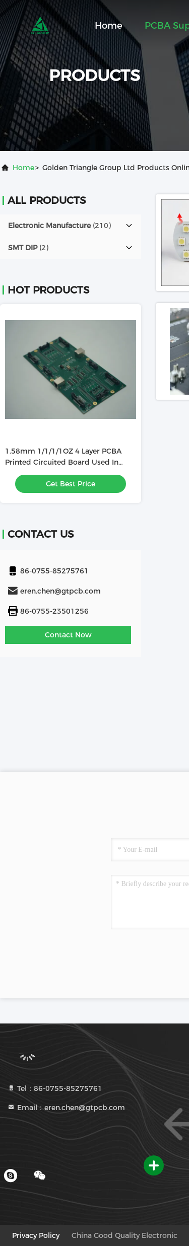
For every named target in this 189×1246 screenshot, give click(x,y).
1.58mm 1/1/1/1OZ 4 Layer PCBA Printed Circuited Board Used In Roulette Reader (63, 462)
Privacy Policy (35, 1235)
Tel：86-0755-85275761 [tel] (54, 1088)
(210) (59, 225)
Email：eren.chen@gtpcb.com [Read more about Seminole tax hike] (66, 1107)
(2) (28, 247)
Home (108, 25)
